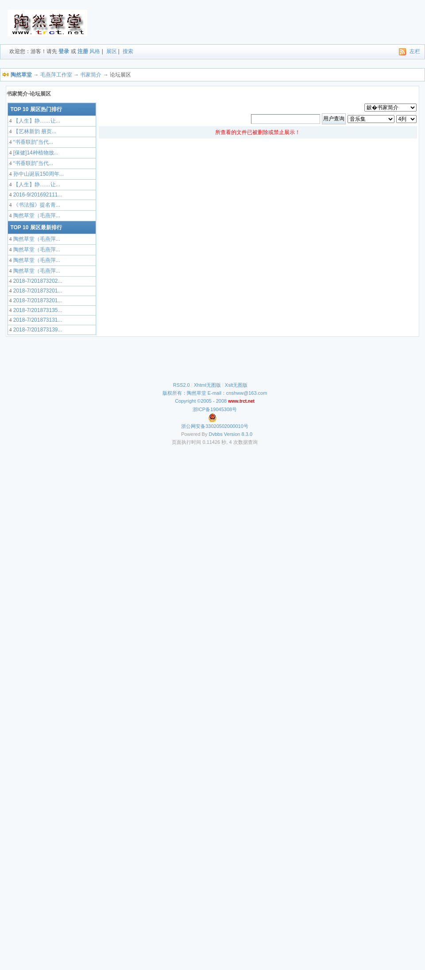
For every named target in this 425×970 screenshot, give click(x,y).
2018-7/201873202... (37, 281)
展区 (111, 51)
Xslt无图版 (236, 385)
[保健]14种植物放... (35, 153)
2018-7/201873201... (37, 291)
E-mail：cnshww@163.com (237, 393)
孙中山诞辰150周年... (37, 174)
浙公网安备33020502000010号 (214, 426)
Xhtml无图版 (207, 385)
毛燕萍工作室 (56, 75)
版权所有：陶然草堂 (184, 393)
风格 (94, 51)
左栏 (415, 51)
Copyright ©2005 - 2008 (201, 401)
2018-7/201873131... (37, 320)
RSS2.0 (181, 385)
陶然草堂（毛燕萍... (36, 215)
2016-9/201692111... (37, 195)
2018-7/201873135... (37, 310)
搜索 (128, 51)
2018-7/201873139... (37, 330)
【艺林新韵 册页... (34, 131)
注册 (82, 51)
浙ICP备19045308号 (215, 409)
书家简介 (90, 75)
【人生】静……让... (36, 121)
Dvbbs (216, 434)
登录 (63, 51)
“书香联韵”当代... (32, 142)
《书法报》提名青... (36, 205)
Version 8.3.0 (238, 434)
